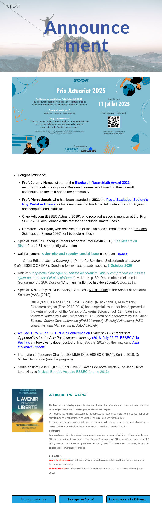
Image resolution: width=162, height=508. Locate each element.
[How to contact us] (33, 499)
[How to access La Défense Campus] (128, 499)
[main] (86, 36)
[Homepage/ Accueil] (81, 499)
